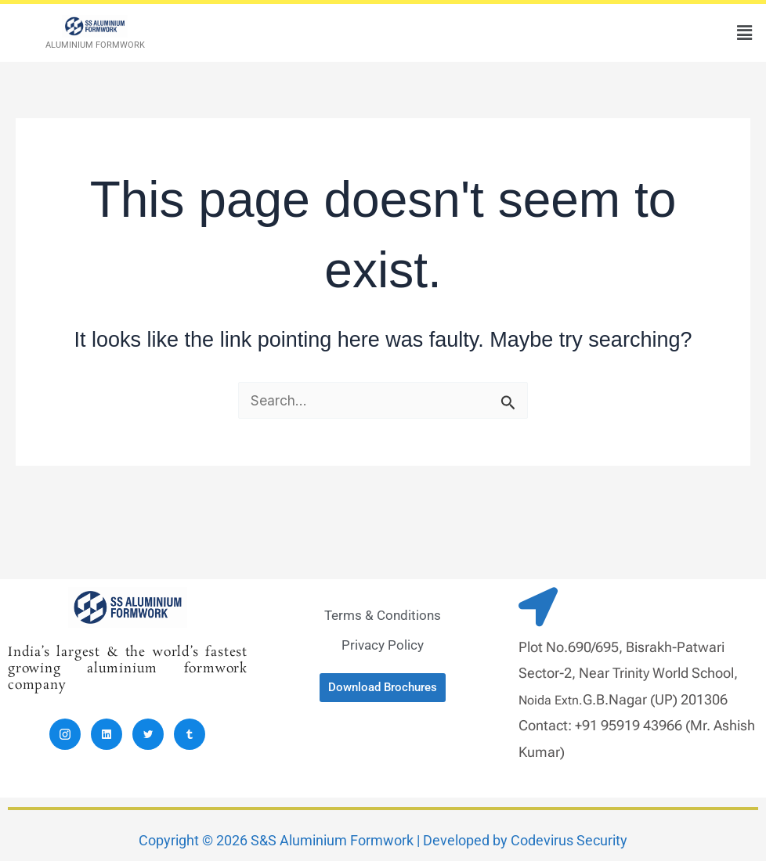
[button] (745, 32)
